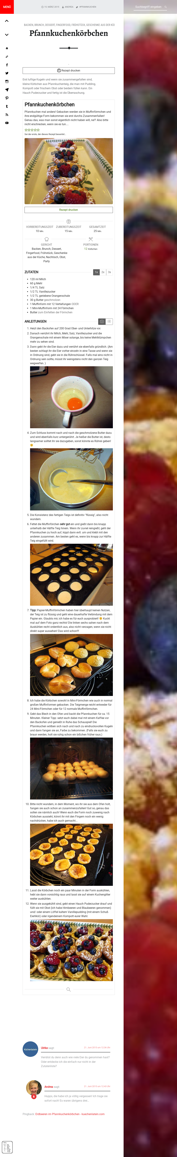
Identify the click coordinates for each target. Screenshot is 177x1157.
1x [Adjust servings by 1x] (96, 272)
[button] (26, 130)
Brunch (39, 25)
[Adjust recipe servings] (85, 248)
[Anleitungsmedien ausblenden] (109, 322)
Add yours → (108, 1024)
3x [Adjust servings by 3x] (109, 272)
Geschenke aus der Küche (102, 25)
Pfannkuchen (88, 7)
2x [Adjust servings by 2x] (102, 272)
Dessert (50, 25)
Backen (28, 25)
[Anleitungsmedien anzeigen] (101, 322)
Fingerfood (63, 25)
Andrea (69, 7)
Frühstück (78, 25)
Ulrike (44, 1048)
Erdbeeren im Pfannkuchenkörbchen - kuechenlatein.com (70, 1114)
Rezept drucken (68, 70)
